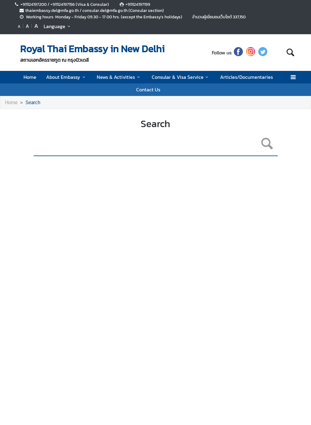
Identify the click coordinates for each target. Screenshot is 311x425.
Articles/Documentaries (246, 77)
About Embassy (66, 77)
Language (58, 26)
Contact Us (148, 89)
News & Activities (119, 77)
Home (30, 77)
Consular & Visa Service (181, 77)
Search (32, 102)
